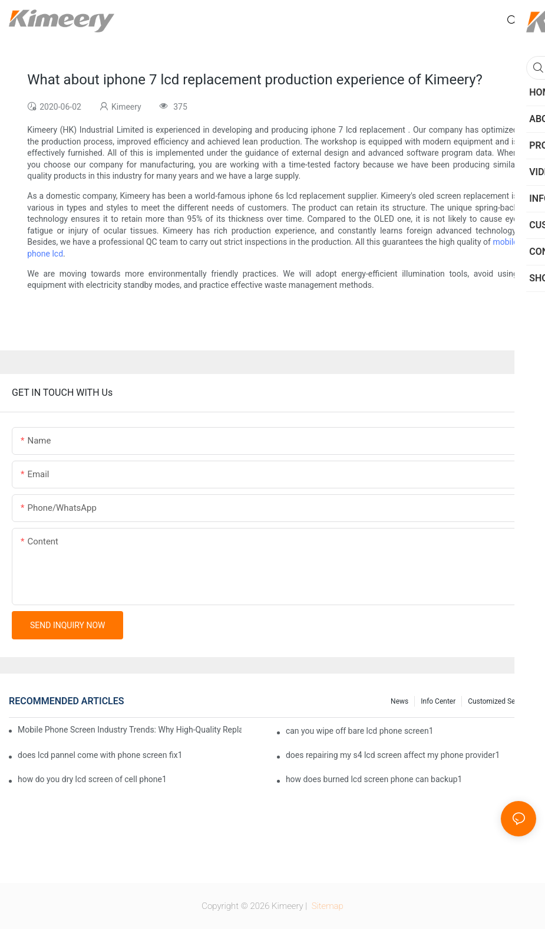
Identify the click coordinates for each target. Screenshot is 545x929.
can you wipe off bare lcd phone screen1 (360, 731)
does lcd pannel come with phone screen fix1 (100, 755)
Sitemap (326, 906)
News (399, 701)
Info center (438, 701)
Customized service (499, 701)
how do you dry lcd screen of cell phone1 (92, 779)
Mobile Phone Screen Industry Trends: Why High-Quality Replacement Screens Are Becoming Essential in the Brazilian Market (130, 729)
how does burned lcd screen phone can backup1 (374, 779)
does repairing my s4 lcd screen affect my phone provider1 (393, 755)
